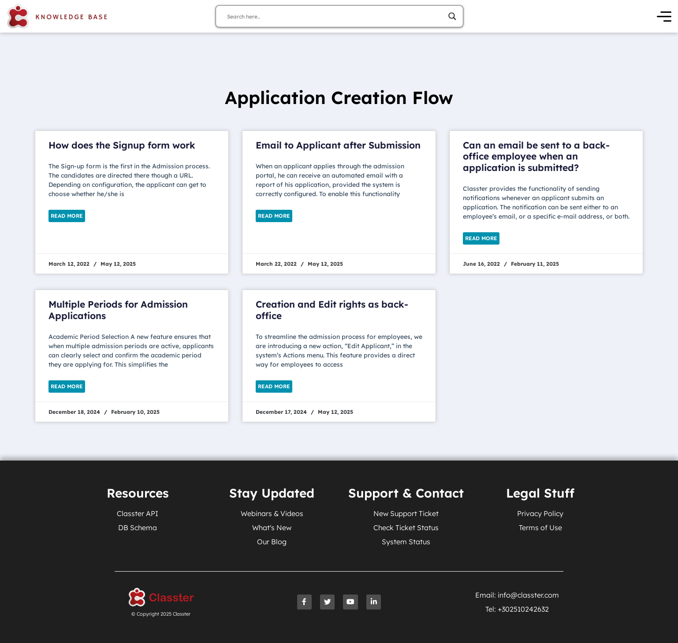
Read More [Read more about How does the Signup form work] (67, 215)
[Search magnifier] (452, 16)
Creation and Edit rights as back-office (332, 309)
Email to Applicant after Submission (338, 145)
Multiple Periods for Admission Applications (118, 309)
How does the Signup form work (121, 145)
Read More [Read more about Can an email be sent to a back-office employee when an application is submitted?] (481, 238)
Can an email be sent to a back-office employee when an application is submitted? (536, 156)
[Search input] (335, 16)
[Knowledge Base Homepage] (57, 16)
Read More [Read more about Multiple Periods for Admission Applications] (67, 386)
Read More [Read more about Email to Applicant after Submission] (274, 215)
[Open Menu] (664, 16)
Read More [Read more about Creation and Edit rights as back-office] (274, 386)
